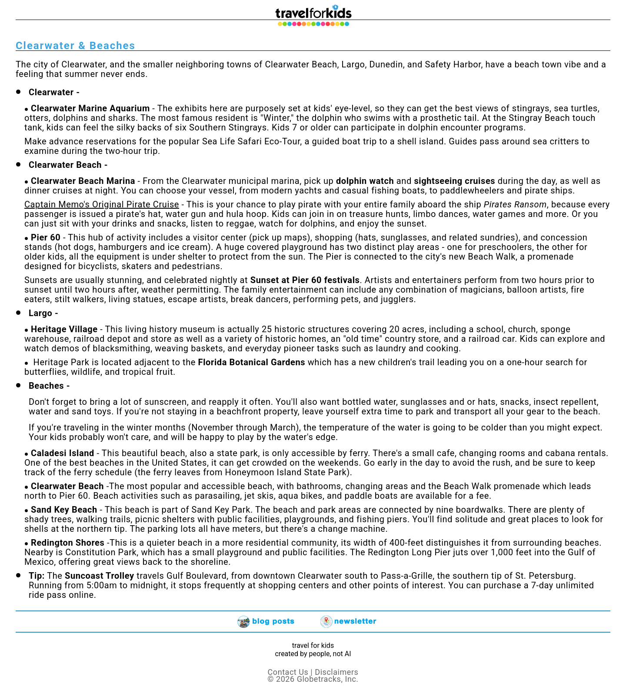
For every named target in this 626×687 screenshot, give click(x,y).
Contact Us (288, 672)
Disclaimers (336, 672)
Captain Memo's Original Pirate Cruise (101, 204)
